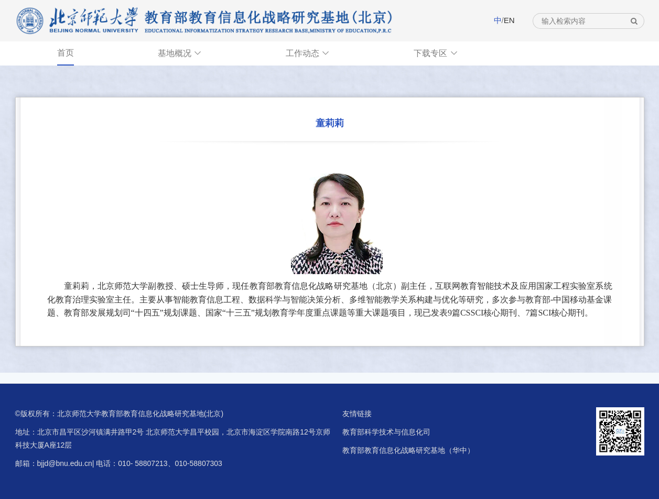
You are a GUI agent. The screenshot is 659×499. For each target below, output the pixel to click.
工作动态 (308, 53)
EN (509, 20)
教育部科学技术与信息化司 (386, 432)
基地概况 (180, 53)
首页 (65, 52)
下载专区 (436, 53)
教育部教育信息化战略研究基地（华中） (408, 450)
